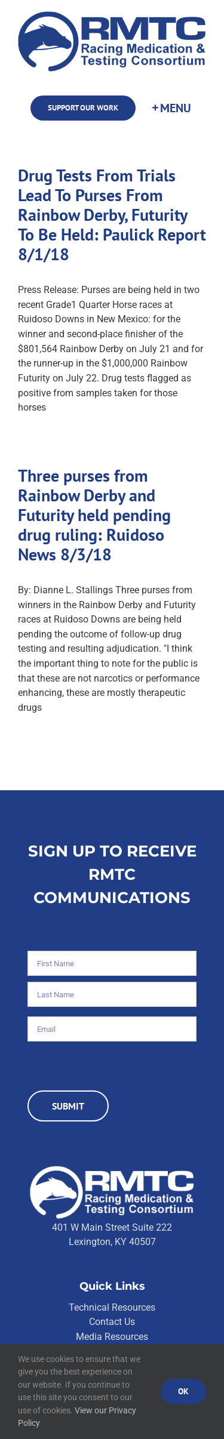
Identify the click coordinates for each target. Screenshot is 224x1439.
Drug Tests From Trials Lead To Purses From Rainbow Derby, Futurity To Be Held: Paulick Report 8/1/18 (112, 215)
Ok (183, 1391)
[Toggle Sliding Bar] (171, 108)
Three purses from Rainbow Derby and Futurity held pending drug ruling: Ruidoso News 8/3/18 (94, 515)
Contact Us (112, 1321)
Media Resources (112, 1336)
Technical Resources (112, 1307)
